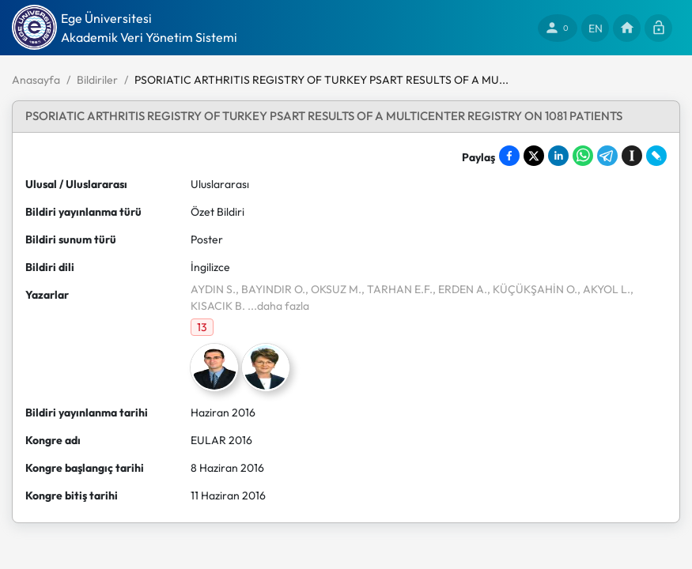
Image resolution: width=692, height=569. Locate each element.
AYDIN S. (213, 289)
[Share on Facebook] (509, 155)
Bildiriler (97, 80)
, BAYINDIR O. (270, 289)
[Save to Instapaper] (632, 155)
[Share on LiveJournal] (656, 155)
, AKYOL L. (603, 289)
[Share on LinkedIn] (558, 155)
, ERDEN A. (460, 289)
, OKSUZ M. (333, 289)
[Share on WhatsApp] (583, 155)
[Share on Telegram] (607, 155)
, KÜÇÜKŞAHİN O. (532, 289)
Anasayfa (36, 80)
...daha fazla (277, 306)
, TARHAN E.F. (397, 289)
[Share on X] (534, 155)
